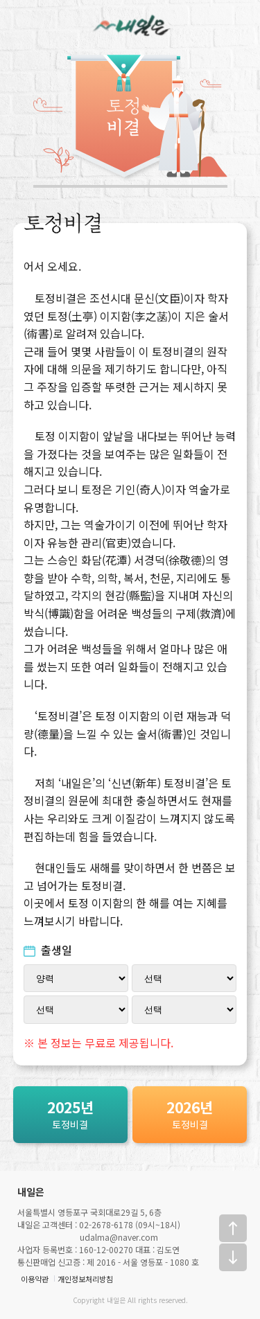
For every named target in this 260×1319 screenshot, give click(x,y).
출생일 (48, 949)
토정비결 (70, 1114)
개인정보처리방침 (85, 1278)
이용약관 (35, 1278)
